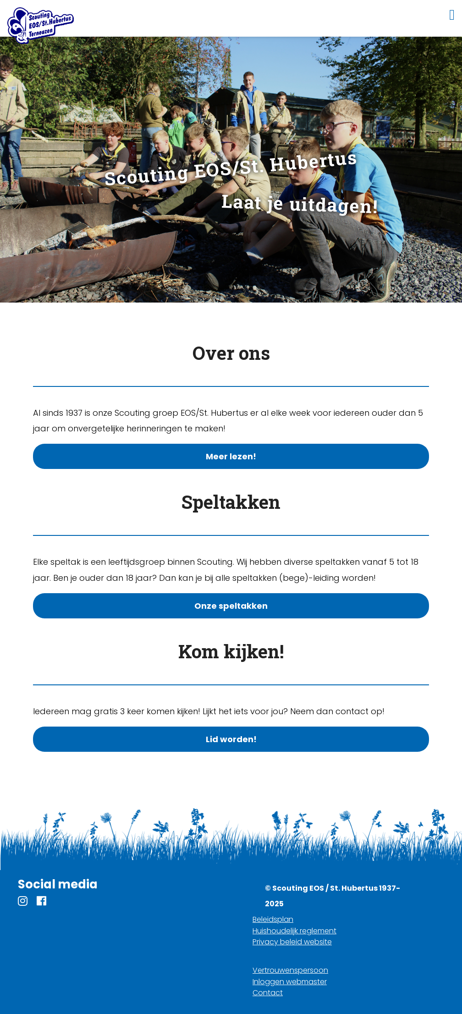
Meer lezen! (231, 456)
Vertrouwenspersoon (290, 970)
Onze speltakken (231, 606)
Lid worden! (231, 739)
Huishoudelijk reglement (294, 931)
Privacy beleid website (292, 942)
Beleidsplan (273, 919)
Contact (268, 992)
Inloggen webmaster (290, 981)
